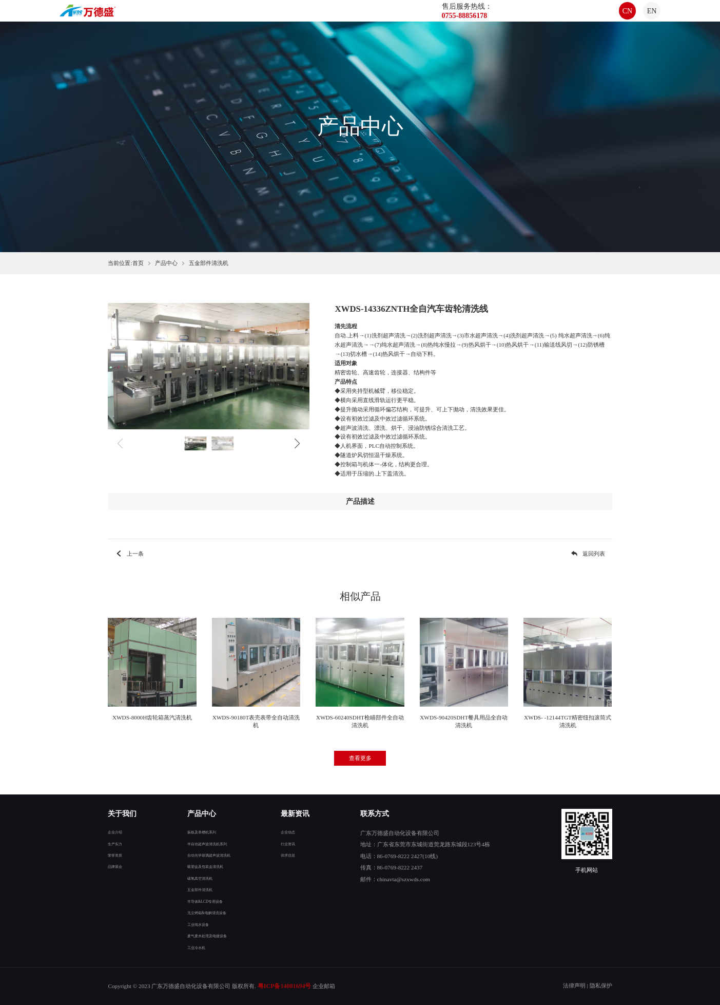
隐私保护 (601, 985)
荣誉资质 (119, 854)
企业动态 (292, 831)
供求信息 (292, 854)
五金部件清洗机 (208, 263)
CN (614, 16)
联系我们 (430, 16)
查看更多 (360, 758)
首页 (222, 16)
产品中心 (300, 16)
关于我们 (257, 16)
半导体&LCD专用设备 (202, 901)
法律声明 (574, 985)
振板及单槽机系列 (197, 831)
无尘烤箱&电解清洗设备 (205, 912)
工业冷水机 (189, 947)
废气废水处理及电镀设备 (206, 935)
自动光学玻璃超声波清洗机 (209, 854)
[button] (297, 444)
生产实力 (119, 843)
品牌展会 (119, 866)
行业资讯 (292, 843)
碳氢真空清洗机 (195, 878)
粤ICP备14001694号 (285, 986)
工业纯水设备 (192, 924)
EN (640, 16)
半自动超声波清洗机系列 (206, 843)
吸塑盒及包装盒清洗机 (203, 866)
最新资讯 (343, 16)
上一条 (129, 553)
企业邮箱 (324, 986)
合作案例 (387, 16)
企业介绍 (119, 831)
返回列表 (588, 553)
